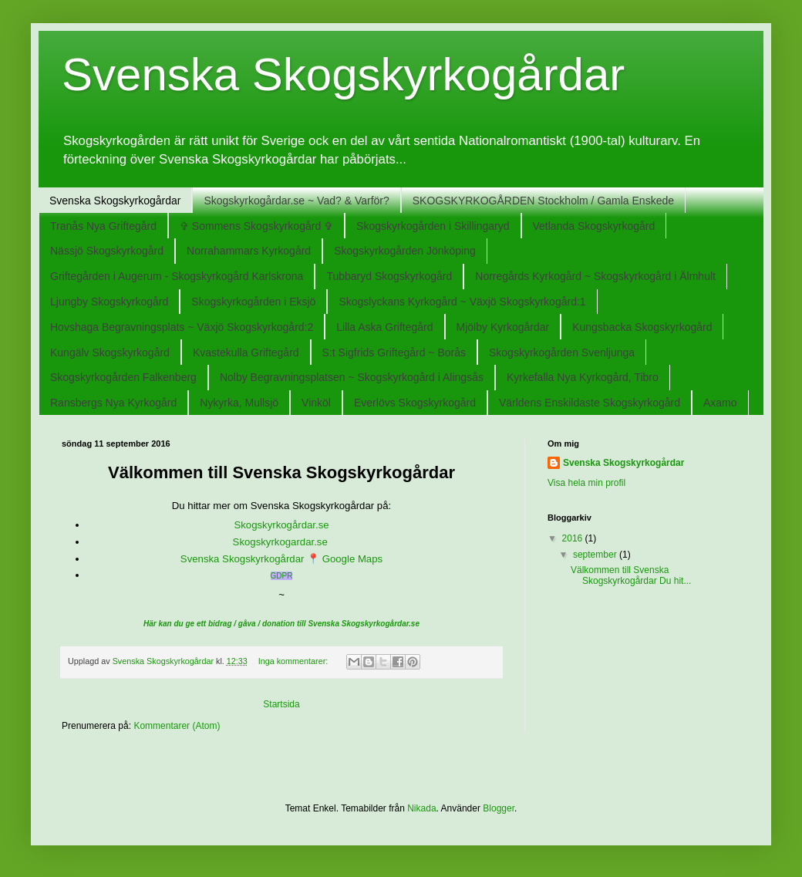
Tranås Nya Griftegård (103, 226)
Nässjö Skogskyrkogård (106, 251)
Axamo (720, 402)
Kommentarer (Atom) (176, 725)
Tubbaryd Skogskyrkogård (389, 276)
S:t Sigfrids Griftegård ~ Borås (394, 352)
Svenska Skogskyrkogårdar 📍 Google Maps (281, 559)
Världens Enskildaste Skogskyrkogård (589, 402)
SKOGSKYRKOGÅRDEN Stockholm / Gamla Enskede (543, 200)
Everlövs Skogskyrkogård (415, 402)
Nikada (421, 808)
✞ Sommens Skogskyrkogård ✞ (256, 226)
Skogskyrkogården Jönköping (405, 251)
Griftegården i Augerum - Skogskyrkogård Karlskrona (176, 276)
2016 (573, 538)
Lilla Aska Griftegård (384, 327)
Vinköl (316, 402)
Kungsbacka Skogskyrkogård (642, 327)
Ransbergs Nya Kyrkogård (113, 402)
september (596, 554)
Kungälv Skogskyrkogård (110, 352)
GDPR (282, 576)
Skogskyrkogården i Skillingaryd (432, 226)
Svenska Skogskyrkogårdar (114, 200)
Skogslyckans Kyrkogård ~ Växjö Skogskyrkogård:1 (462, 301)
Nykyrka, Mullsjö (239, 402)
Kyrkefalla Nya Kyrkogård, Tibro (583, 377)
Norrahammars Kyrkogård (249, 251)
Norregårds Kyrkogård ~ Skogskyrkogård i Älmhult (595, 276)
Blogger (498, 808)
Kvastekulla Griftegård (246, 352)
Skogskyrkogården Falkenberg (123, 377)
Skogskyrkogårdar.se (281, 525)
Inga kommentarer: (294, 661)
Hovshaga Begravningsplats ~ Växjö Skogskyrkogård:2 (181, 327)
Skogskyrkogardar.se (282, 542)
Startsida (281, 704)
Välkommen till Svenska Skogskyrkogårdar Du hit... (631, 575)
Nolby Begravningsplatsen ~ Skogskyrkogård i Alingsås (352, 377)
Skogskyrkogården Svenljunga (562, 352)
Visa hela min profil (586, 482)
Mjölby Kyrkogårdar (503, 327)
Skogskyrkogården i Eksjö (253, 301)
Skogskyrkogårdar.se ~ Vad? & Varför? (296, 200)
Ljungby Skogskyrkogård (109, 301)
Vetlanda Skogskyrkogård (594, 226)
